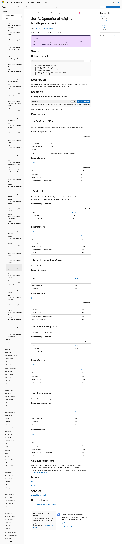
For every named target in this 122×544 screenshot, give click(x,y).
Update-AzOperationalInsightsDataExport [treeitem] (14, 314)
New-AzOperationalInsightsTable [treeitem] (14, 149)
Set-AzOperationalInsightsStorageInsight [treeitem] (15, 291)
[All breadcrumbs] (32, 13)
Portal (102, 7)
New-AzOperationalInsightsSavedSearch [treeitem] (14, 127)
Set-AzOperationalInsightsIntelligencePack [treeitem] (15, 262)
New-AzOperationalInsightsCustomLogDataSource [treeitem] (14, 73)
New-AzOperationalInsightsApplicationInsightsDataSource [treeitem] (14, 42)
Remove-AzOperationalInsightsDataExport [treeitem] (14, 188)
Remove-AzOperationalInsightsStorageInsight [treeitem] (15, 225)
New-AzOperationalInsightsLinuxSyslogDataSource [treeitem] (15, 105)
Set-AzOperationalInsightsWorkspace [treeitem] (14, 299)
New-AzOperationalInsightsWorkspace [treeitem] (14, 173)
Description (104, 18)
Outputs (104, 27)
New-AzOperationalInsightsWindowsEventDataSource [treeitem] (14, 156)
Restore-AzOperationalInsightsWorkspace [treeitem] (14, 247)
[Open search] (114, 2)
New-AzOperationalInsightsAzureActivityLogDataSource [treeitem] (14, 51)
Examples (104, 21)
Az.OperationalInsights (42, 13)
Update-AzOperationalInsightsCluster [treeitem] (15, 306)
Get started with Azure (113, 7)
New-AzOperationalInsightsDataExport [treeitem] (14, 80)
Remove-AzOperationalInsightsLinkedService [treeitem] (14, 203)
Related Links (104, 30)
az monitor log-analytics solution (68, 42)
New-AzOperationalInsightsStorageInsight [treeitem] (15, 142)
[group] (61, 105)
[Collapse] (21, 11)
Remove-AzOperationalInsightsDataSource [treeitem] (14, 195)
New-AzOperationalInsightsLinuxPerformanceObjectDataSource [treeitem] (15, 96)
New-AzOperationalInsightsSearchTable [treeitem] (15, 134)
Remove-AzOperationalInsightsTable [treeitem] (14, 232)
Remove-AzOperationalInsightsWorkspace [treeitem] (14, 240)
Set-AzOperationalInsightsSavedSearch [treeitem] (14, 284)
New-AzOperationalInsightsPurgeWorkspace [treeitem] (14, 112)
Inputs (103, 25)
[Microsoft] (3, 2)
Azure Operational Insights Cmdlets (45, 504)
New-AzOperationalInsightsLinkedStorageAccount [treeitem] (14, 88)
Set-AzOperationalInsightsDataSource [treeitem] (14, 254)
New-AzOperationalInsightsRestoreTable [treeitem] (15, 119)
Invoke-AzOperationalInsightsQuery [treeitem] (15, 34)
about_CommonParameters (39, 472)
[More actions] (89, 13)
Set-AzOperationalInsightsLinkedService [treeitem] (14, 269)
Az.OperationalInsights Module (44, 28)
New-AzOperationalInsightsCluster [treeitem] (15, 58)
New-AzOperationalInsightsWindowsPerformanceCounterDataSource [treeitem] (14, 165)
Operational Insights (56, 13)
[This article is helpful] (114, 36)
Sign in (118, 2)
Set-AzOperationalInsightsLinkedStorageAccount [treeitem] (14, 277)
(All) (33, 162)
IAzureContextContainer (57, 140)
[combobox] (12, 15)
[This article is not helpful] (116, 36)
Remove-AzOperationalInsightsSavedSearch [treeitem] (14, 218)
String (76, 278)
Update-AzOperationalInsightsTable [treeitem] (14, 321)
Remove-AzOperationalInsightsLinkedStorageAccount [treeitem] (14, 210)
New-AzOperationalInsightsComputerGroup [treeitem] (14, 66)
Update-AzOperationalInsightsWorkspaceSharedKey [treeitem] (14, 328)
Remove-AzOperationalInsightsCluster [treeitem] (15, 181)
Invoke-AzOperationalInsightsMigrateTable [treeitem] (14, 26)
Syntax (103, 16)
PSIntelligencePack (38, 495)
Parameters (105, 23)
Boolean (74, 212)
